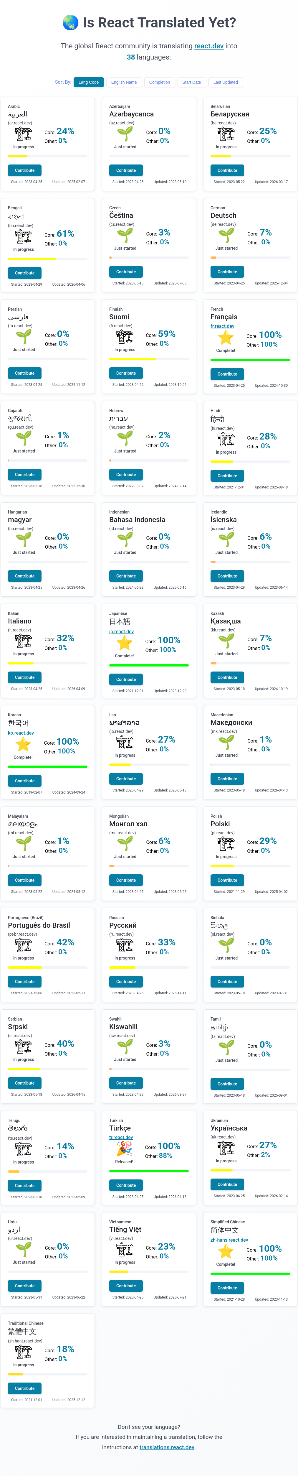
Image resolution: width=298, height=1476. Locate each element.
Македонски (231, 722)
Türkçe (120, 1128)
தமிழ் (219, 1027)
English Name (124, 82)
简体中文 (225, 1230)
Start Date (192, 82)
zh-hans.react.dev (229, 1240)
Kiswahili (123, 1027)
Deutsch (223, 215)
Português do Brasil (39, 925)
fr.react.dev (222, 326)
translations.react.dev (167, 1447)
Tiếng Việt (125, 1229)
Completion (159, 82)
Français (224, 317)
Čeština (121, 215)
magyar (20, 520)
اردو (14, 1229)
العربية (17, 114)
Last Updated (225, 82)
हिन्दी (217, 419)
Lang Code (89, 82)
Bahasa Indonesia (137, 520)
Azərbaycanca (131, 114)
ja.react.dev (121, 631)
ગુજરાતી (20, 418)
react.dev (209, 46)
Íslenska (224, 520)
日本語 (119, 622)
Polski (220, 824)
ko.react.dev (21, 733)
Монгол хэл (128, 824)
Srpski (18, 1027)
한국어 (18, 723)
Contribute (24, 170)
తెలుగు (17, 1128)
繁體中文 (22, 1331)
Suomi (119, 317)
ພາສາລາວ (124, 722)
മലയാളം (22, 824)
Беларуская (230, 114)
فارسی (18, 317)
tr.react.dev (121, 1137)
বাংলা (16, 217)
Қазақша (226, 621)
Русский (123, 925)
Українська (229, 1128)
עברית (118, 418)
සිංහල (219, 925)
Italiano (20, 621)
